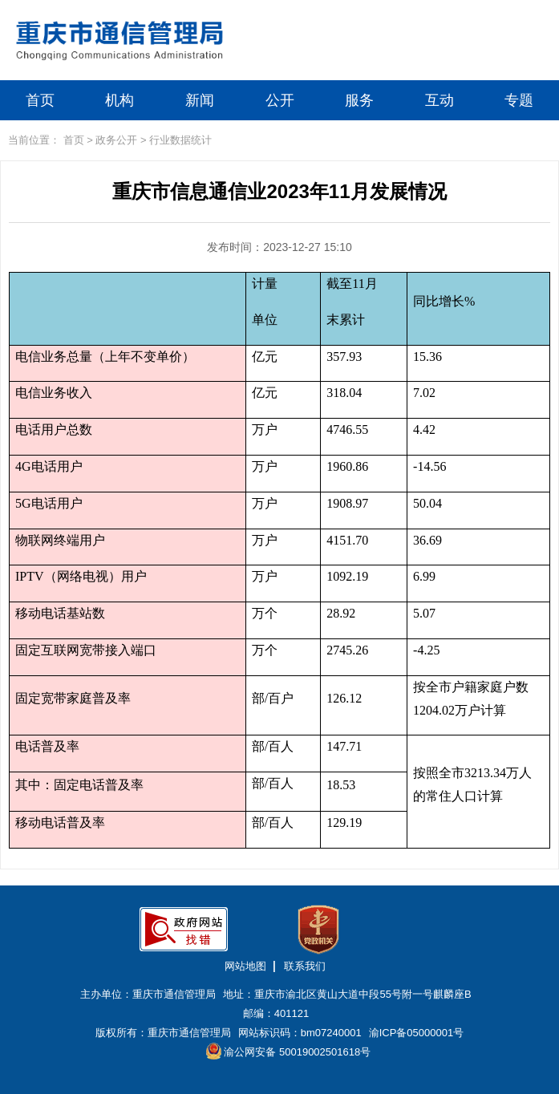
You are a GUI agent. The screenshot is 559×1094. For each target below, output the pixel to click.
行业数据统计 (180, 140)
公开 (279, 100)
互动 (439, 100)
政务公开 (116, 140)
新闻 (199, 100)
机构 (119, 100)
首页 (40, 100)
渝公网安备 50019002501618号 (288, 1051)
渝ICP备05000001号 (416, 1033)
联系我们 (305, 966)
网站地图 (245, 966)
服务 (359, 100)
